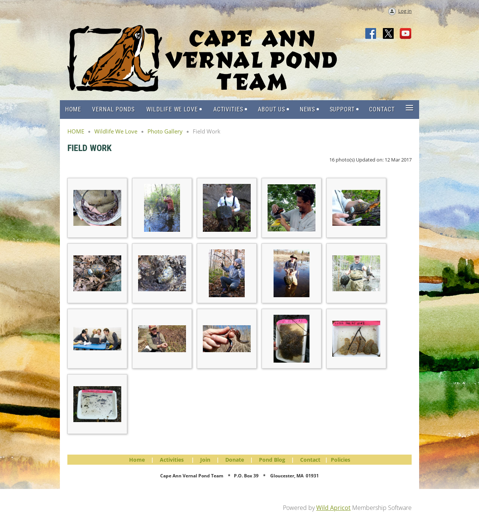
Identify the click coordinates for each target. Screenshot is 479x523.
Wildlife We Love (115, 131)
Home (137, 459)
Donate (234, 459)
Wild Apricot (333, 508)
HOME (75, 131)
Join (205, 459)
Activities (172, 459)
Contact (310, 459)
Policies (340, 459)
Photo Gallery (165, 131)
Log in (405, 10)
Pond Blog (272, 459)
